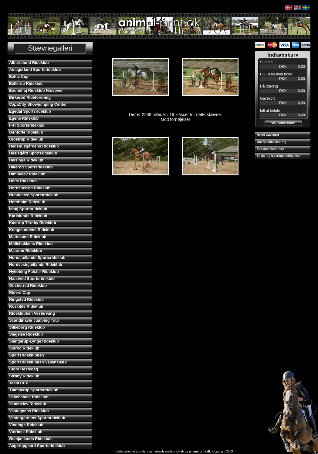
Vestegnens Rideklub (29, 411)
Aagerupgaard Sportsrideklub (37, 445)
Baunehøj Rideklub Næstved (36, 90)
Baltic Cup (19, 76)
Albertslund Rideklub (29, 62)
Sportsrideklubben (26, 355)
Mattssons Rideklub (27, 236)
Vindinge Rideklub (26, 425)
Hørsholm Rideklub (27, 202)
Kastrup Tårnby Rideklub (32, 222)
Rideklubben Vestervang (32, 313)
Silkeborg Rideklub (27, 327)
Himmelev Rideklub (27, 174)
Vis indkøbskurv (283, 123)
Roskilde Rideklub (26, 306)
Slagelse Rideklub (26, 334)
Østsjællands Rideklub (30, 438)
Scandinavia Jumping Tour (34, 320)
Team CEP (18, 383)
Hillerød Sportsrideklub (31, 167)
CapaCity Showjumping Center (38, 104)
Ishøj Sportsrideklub (28, 209)
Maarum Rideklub (25, 250)
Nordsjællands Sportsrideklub (37, 257)
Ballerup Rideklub (26, 83)
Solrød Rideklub (24, 348)
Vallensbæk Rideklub (29, 397)
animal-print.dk (200, 451)
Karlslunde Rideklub (28, 216)
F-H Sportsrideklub (27, 125)
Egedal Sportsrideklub (30, 111)
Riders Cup (19, 292)
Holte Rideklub (23, 181)
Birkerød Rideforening (30, 97)
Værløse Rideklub (25, 431)
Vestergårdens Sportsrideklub (37, 418)
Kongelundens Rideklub (31, 229)
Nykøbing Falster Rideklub (34, 271)
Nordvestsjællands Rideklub (35, 264)
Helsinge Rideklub (26, 160)
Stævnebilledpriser (270, 149)
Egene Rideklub (24, 118)
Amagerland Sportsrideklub (35, 69)
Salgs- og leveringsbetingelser (279, 155)
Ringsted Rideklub (26, 299)
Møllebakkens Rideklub (31, 243)
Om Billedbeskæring (271, 142)
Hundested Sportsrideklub (34, 195)
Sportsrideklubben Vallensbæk (38, 362)
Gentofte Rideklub (26, 132)
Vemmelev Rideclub (27, 404)
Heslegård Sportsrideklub (33, 153)
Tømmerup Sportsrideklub (34, 390)
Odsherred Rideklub (28, 285)
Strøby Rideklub (24, 376)
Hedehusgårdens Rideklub (34, 146)
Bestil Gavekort (268, 135)
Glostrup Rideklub (26, 139)
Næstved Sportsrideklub (32, 278)
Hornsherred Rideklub (30, 188)
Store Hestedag (23, 369)
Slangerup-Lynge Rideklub (34, 341)
